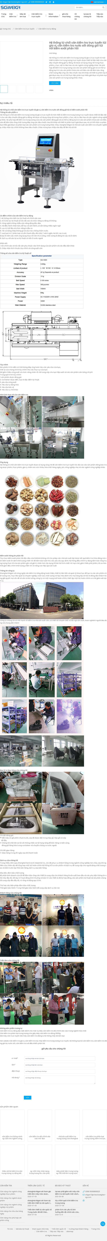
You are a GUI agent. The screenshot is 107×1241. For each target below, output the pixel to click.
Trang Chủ (3, 15)
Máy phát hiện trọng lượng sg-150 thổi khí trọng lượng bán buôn (67, 1172)
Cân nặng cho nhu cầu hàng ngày (11, 1212)
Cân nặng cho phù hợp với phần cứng (10, 1219)
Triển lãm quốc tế (59, 1229)
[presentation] (27, 1090)
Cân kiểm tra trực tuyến (37, 15)
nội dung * (16, 1077)
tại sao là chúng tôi (87, 15)
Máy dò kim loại (23, 15)
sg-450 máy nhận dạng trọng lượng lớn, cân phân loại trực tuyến (39, 1172)
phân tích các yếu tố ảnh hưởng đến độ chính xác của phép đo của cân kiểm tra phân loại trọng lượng (66, 1213)
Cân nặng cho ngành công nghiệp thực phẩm (11, 1192)
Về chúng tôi (77, 16)
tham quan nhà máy (40, 1229)
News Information (53, 15)
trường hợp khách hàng (78, 1229)
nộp (27, 1097)
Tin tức (10, 1229)
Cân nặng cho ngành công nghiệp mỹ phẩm (11, 1205)
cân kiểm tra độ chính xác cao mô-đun (39, 1137)
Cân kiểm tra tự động (47, 29)
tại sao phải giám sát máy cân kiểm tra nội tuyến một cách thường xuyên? (67, 1194)
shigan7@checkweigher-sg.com (15, 2)
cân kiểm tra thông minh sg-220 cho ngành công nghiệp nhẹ (12, 1137)
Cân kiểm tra (12, 15)
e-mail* (15, 1058)
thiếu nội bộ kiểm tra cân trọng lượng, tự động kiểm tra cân (12, 1172)
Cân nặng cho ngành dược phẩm (11, 1199)
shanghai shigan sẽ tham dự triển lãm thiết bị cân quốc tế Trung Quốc (39, 1203)
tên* (13, 1065)
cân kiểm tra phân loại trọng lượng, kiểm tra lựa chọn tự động (95, 1137)
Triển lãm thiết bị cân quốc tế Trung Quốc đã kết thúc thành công (40, 1212)
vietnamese (100, 2)
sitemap (69, 1231)
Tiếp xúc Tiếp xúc (99, 15)
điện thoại (16, 1071)
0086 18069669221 (37, 2)
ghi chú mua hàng (66, 15)
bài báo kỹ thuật (22, 1229)
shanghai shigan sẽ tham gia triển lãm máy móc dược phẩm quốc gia (39, 1194)
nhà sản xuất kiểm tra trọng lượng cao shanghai (67, 1137)
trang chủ (7, 29)
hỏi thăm (54, 83)
